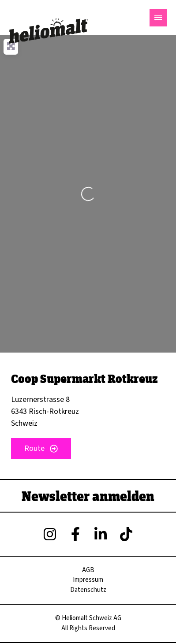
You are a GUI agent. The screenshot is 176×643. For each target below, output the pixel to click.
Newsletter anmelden (88, 495)
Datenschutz (88, 590)
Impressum (88, 579)
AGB (88, 570)
